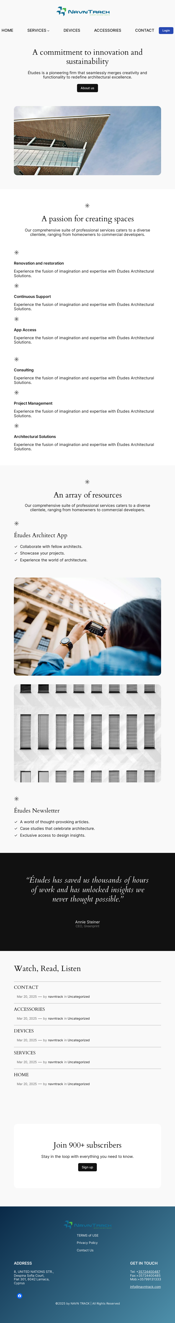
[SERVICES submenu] (48, 30)
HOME (21, 1075)
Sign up (87, 1167)
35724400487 (149, 1272)
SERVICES (25, 1053)
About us (87, 88)
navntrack (55, 996)
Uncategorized (79, 996)
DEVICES (24, 1031)
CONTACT (26, 987)
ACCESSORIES (29, 1009)
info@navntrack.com (145, 1287)
